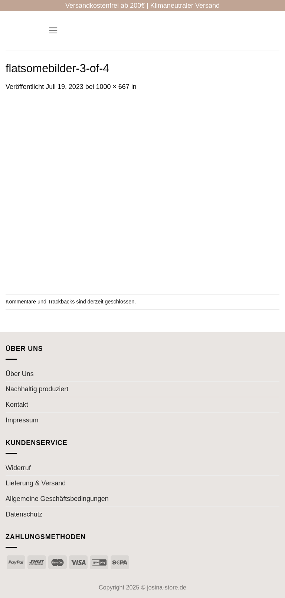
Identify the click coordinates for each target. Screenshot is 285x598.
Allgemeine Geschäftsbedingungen (57, 498)
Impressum (22, 420)
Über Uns (20, 374)
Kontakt (17, 404)
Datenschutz (24, 514)
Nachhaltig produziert (37, 389)
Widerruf (18, 468)
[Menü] (53, 30)
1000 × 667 (113, 86)
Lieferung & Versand (36, 483)
